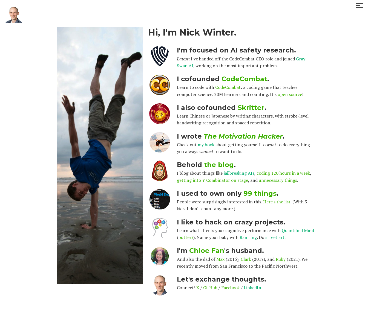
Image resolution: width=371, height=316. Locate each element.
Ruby (281, 259)
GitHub (210, 288)
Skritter (251, 108)
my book (206, 145)
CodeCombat (244, 79)
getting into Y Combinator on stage (212, 180)
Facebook (230, 288)
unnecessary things (278, 180)
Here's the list (277, 202)
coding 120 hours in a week (283, 173)
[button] (359, 5)
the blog (219, 165)
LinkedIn (252, 288)
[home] (13, 11)
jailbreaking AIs (239, 173)
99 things (260, 193)
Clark (246, 259)
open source (290, 94)
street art (274, 237)
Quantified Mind (298, 230)
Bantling (248, 237)
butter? (186, 237)
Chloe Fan (206, 250)
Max (220, 259)
